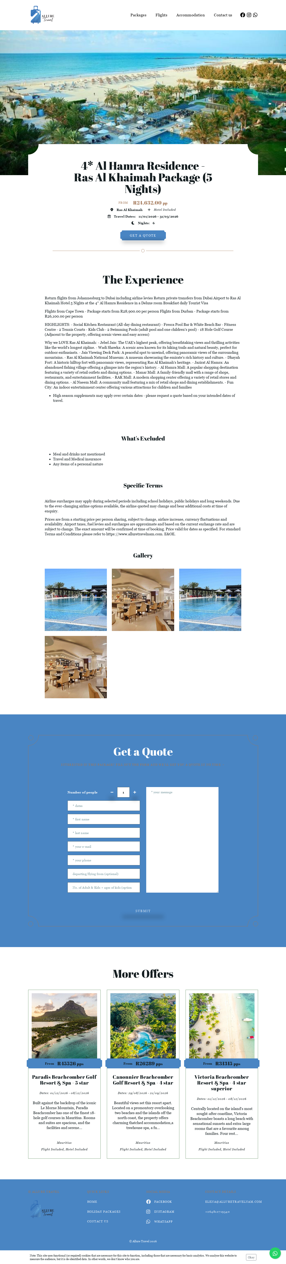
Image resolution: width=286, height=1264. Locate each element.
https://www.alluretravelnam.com (134, 534)
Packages (138, 15)
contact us (98, 1221)
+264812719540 (217, 1211)
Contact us (223, 15)
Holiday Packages (104, 1211)
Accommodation (190, 15)
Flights (161, 15)
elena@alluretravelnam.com (231, 1201)
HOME (92, 1201)
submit (143, 911)
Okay (251, 1257)
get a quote (143, 235)
